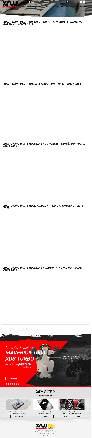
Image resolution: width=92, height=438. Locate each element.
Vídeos (78, 416)
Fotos (65, 416)
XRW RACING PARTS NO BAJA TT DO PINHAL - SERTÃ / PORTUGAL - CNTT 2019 (45, 145)
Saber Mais (13, 378)
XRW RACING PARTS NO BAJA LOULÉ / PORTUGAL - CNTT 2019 (42, 84)
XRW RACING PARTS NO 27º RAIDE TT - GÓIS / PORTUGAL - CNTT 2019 (43, 207)
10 (37, 329)
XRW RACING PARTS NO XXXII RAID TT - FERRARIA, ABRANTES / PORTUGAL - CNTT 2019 (42, 23)
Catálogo (45, 416)
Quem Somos (19, 416)
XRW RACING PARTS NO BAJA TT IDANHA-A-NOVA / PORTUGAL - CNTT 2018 (43, 269)
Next (89, 363)
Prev (1, 363)
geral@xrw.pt (45, 435)
